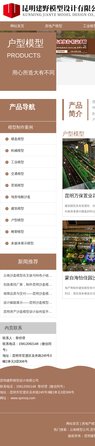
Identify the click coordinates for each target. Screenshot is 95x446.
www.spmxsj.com (23, 398)
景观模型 (17, 185)
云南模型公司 (79, 429)
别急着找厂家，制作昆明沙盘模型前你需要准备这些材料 (28, 284)
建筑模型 (17, 208)
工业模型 (17, 162)
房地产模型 (53, 26)
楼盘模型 (17, 139)
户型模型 (17, 220)
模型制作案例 (20, 127)
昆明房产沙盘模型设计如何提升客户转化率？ (28, 311)
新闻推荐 (28, 261)
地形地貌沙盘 (20, 197)
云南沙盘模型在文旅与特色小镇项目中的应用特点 (28, 275)
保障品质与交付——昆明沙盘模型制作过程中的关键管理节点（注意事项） (28, 293)
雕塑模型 (17, 231)
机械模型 (17, 150)
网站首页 (17, 26)
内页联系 (13, 327)
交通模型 (17, 173)
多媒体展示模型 (22, 243)
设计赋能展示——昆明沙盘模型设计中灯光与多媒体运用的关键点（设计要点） (28, 302)
